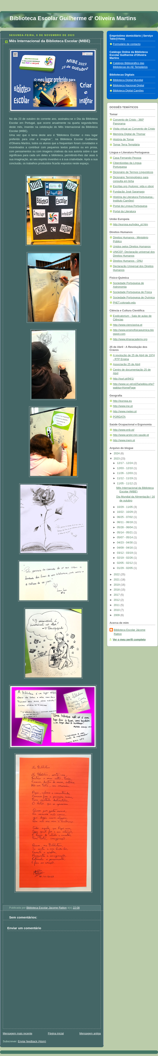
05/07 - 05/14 (125, 537)
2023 (117, 458)
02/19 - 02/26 (125, 557)
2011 (117, 605)
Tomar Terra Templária (126, 144)
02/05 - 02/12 (125, 562)
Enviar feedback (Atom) (32, 1041)
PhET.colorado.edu (124, 302)
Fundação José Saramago (129, 191)
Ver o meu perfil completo (129, 639)
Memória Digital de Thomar (129, 134)
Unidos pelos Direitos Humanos (132, 246)
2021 (117, 579)
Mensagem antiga (90, 1033)
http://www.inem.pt (124, 440)
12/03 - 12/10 (125, 468)
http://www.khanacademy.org (130, 339)
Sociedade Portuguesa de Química (134, 297)
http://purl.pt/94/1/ (123, 378)
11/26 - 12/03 (125, 473)
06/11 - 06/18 (125, 522)
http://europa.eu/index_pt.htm (130, 224)
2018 (117, 589)
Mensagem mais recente (17, 1033)
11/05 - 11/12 (125, 483)
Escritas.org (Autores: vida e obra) (133, 186)
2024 (117, 453)
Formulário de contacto (126, 44)
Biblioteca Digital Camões (128, 90)
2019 (117, 584)
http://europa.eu (122, 400)
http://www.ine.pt (123, 406)
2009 (117, 615)
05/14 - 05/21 (125, 532)
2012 (117, 599)
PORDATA (119, 416)
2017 (117, 594)
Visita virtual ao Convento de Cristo (134, 128)
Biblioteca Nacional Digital (128, 85)
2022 (117, 574)
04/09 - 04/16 (125, 547)
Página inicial (56, 1033)
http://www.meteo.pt (125, 411)
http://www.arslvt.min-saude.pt (131, 435)
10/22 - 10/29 (125, 511)
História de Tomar (123, 139)
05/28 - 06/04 (125, 527)
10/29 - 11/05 (125, 507)
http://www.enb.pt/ (123, 429)
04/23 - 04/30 (125, 542)
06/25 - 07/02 (125, 517)
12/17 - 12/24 (125, 463)
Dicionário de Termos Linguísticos (133, 172)
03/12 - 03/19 (125, 552)
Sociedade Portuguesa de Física (132, 292)
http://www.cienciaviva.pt (127, 324)
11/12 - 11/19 (125, 478)
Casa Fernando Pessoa (127, 157)
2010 (117, 610)
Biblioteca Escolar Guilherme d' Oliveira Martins (73, 18)
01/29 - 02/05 (125, 568)
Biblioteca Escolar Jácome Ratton (129, 632)
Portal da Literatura (124, 211)
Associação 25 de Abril (126, 364)
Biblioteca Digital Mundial (128, 80)
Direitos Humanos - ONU (128, 260)
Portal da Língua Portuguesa (130, 206)
